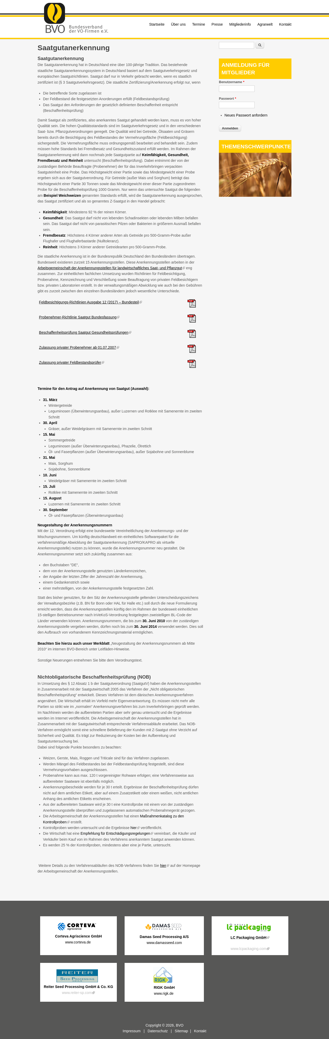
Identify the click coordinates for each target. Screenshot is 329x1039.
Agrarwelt (265, 24)
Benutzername (231, 82)
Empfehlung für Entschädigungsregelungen (117, 833)
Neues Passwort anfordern (246, 115)
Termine (198, 24)
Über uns (178, 24)
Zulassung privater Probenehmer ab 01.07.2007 (79, 347)
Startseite (156, 24)
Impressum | (135, 1031)
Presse (217, 24)
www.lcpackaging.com (250, 949)
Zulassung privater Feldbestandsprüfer (71, 362)
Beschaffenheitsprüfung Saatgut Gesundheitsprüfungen (85, 332)
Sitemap (181, 1031)
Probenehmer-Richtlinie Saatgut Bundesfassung (79, 317)
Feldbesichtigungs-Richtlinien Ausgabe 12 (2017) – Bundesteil (90, 302)
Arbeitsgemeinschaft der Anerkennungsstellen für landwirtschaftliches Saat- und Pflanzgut (111, 268)
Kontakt (285, 24)
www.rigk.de (164, 993)
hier (135, 828)
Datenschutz (158, 1031)
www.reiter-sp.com (78, 993)
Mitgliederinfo (240, 24)
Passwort (227, 98)
